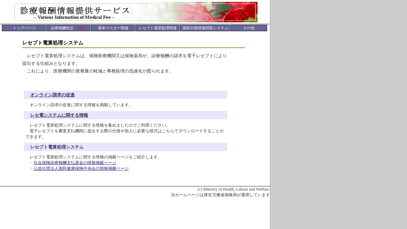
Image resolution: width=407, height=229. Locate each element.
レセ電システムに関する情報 (59, 115)
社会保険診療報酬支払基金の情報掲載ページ (75, 162)
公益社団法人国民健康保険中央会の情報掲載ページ (81, 168)
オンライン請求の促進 (52, 95)
